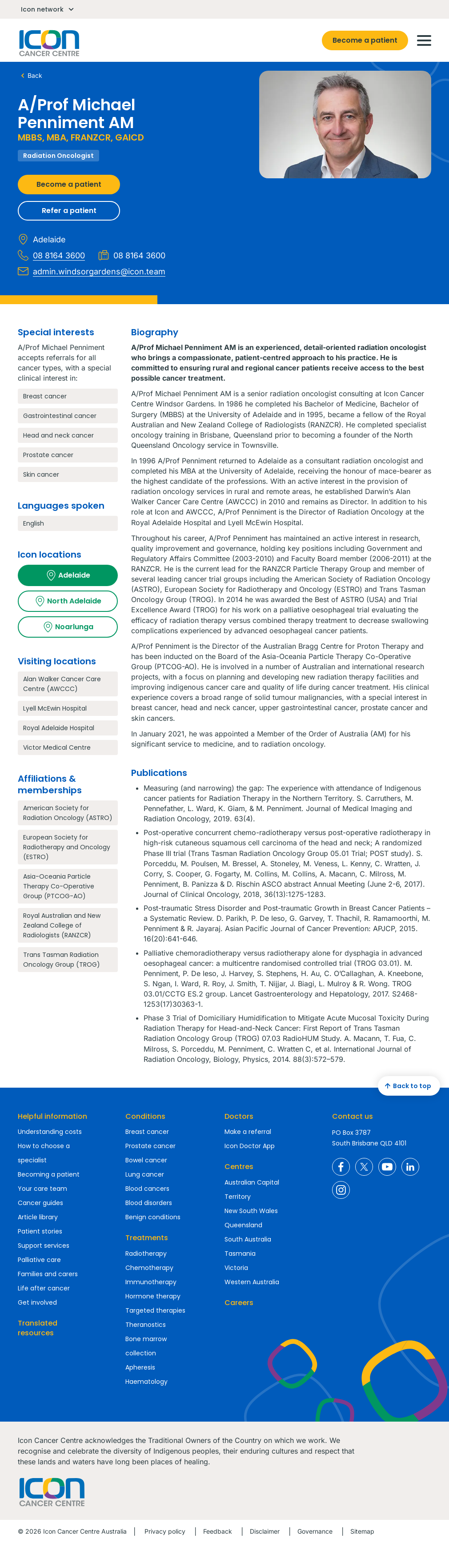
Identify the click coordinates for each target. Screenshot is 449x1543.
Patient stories (40, 1231)
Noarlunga (68, 627)
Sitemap (362, 1531)
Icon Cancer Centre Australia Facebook (341, 1167)
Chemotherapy (149, 1267)
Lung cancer (144, 1174)
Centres (238, 1166)
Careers (238, 1303)
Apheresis (140, 1367)
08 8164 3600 (51, 255)
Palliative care (39, 1259)
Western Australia (251, 1282)
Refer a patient (69, 210)
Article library (38, 1217)
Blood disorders (148, 1202)
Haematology (146, 1381)
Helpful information (52, 1116)
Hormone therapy (152, 1296)
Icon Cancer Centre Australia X (364, 1167)
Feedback (217, 1531)
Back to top (406, 1086)
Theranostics (145, 1324)
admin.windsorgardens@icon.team (91, 271)
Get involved (37, 1302)
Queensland (243, 1225)
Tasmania (240, 1253)
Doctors (238, 1116)
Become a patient (365, 40)
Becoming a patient (49, 1174)
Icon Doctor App (249, 1145)
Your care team (42, 1188)
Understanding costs (50, 1131)
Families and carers (48, 1274)
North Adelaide (68, 601)
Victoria (236, 1267)
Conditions (145, 1116)
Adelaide (68, 575)
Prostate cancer (150, 1145)
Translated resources (37, 1328)
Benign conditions (152, 1217)
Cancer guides (40, 1202)
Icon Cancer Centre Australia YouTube (387, 1167)
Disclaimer (265, 1531)
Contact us (352, 1116)
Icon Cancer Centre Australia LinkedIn (410, 1167)
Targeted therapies (155, 1310)
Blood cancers (147, 1188)
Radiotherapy (146, 1253)
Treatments (146, 1238)
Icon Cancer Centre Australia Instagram (341, 1190)
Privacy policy (164, 1531)
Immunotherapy (150, 1282)
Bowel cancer (146, 1160)
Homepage (48, 43)
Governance (315, 1531)
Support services (43, 1245)
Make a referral (247, 1131)
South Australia (247, 1239)
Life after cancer (44, 1288)
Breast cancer (147, 1131)
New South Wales (251, 1210)
